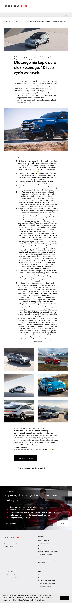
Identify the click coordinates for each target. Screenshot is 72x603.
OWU (40, 557)
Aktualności (16, 21)
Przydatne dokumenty (44, 560)
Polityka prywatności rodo (45, 575)
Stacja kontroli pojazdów (45, 554)
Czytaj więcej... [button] (40, 600)
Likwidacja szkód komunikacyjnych (48, 551)
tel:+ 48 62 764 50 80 (9, 575)
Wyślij (62, 523)
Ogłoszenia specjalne (44, 543)
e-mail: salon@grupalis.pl (11, 578)
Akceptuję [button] (65, 598)
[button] (58, 598)
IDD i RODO (41, 563)
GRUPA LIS (7, 21)
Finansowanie (42, 546)
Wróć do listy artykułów (25, 458)
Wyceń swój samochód (44, 586)
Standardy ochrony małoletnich (47, 583)
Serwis (40, 548)
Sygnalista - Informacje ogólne (46, 580)
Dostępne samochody (44, 540)
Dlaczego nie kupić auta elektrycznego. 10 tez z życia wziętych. (44, 21)
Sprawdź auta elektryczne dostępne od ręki (31, 468)
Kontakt (40, 578)
